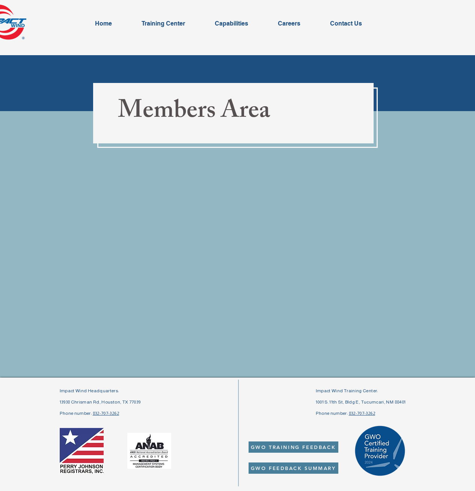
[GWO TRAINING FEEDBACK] (293, 447)
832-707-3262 (106, 413)
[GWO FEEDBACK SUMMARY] (293, 468)
